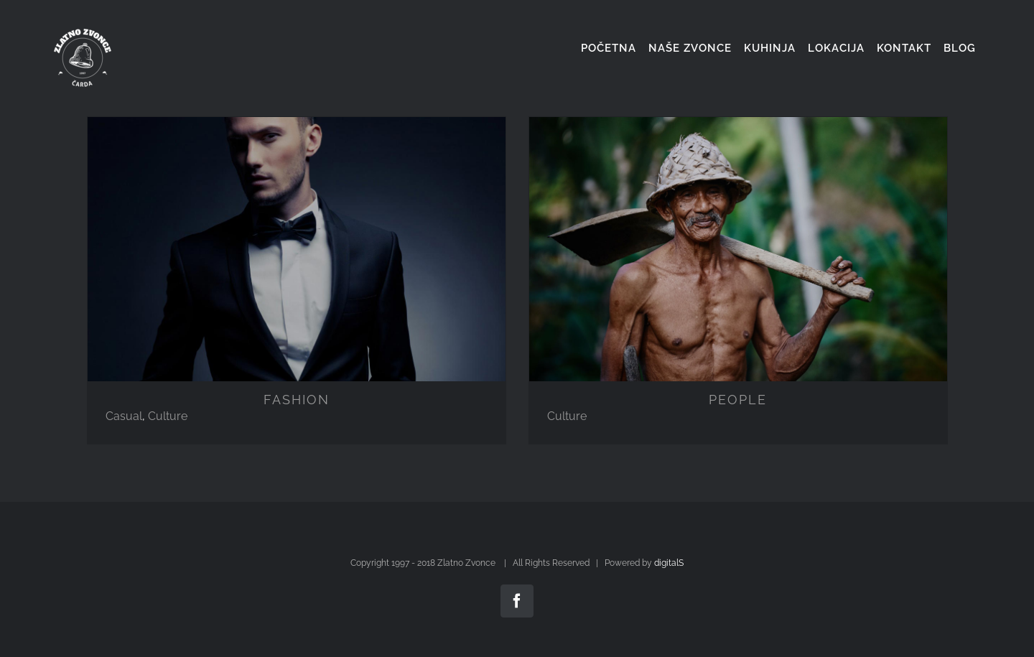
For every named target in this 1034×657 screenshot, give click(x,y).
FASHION (297, 399)
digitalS (669, 563)
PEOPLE (738, 399)
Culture (167, 416)
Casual (124, 416)
